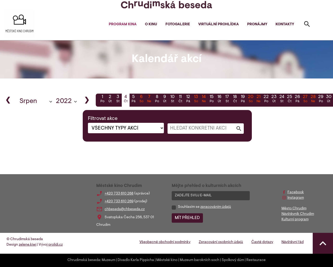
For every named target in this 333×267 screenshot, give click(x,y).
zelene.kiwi (27, 245)
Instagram (295, 198)
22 (266, 99)
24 (282, 99)
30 (328, 99)
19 (243, 99)
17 (227, 99)
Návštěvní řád (292, 242)
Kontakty (285, 24)
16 (219, 99)
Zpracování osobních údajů (221, 242)
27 (305, 99)
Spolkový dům (233, 260)
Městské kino (166, 260)
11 (180, 99)
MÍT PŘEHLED (187, 218)
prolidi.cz (55, 245)
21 (258, 99)
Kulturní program (295, 219)
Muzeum (108, 260)
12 (188, 99)
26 (297, 99)
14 (204, 99)
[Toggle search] (307, 25)
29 (321, 99)
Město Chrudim (293, 208)
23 (274, 99)
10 (172, 99)
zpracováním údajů (215, 207)
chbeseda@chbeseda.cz (125, 209)
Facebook (295, 192)
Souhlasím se (204, 207)
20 (250, 99)
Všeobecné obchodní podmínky (164, 242)
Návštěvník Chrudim (297, 214)
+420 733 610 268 (119, 194)
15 (211, 99)
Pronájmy (257, 24)
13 (196, 99)
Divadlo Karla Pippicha (136, 260)
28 (313, 99)
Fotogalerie (177, 24)
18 (235, 99)
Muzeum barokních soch (199, 260)
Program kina (123, 24)
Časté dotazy (262, 242)
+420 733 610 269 (119, 201)
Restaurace (256, 260)
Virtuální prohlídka (218, 24)
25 (289, 99)
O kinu (151, 24)
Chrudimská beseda (83, 260)
